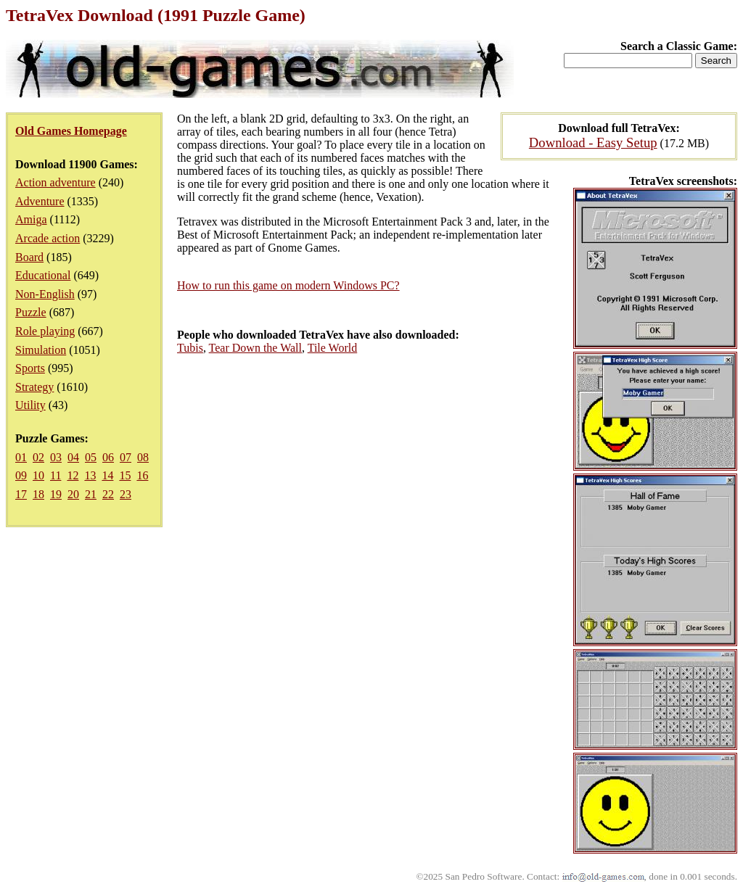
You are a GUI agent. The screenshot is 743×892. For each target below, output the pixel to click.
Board (29, 257)
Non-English (45, 294)
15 (125, 475)
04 (73, 457)
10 (38, 475)
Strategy (34, 387)
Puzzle (30, 312)
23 (125, 494)
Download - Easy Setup (593, 142)
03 (56, 457)
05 (91, 457)
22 (108, 494)
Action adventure (55, 182)
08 (143, 457)
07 (125, 457)
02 (38, 457)
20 (73, 494)
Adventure (40, 201)
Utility (30, 405)
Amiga (31, 219)
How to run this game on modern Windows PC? (288, 285)
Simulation (40, 350)
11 (55, 475)
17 (21, 494)
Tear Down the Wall (255, 348)
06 (108, 457)
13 (90, 475)
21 (91, 494)
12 (72, 475)
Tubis (190, 348)
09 (21, 475)
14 (107, 475)
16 (142, 475)
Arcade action (47, 238)
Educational (42, 275)
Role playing (45, 331)
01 (21, 457)
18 (38, 494)
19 (56, 494)
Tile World (333, 348)
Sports (30, 368)
